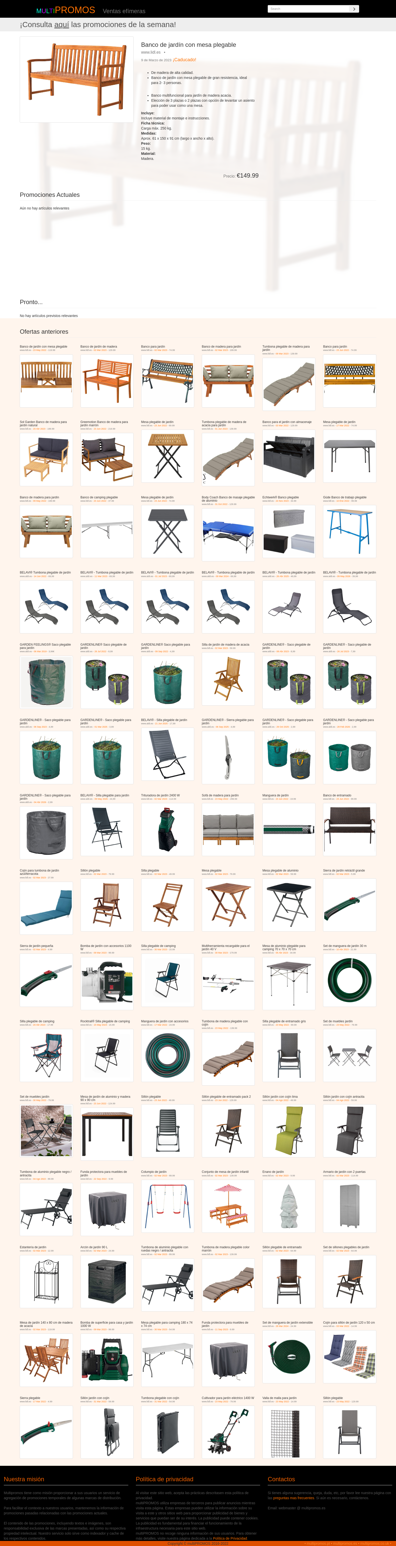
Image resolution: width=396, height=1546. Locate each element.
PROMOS (75, 10)
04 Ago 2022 (282, 1100)
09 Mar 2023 (282, 353)
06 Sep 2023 (40, 727)
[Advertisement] (319, 71)
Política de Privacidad (230, 1538)
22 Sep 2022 (100, 1179)
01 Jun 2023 (221, 429)
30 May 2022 (39, 1100)
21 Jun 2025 (161, 723)
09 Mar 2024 (222, 576)
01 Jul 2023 (161, 576)
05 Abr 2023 (282, 952)
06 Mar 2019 (40, 651)
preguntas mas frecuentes (293, 1498)
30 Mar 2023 (160, 949)
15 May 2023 (100, 1025)
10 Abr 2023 (342, 949)
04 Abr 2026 (40, 802)
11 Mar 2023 (100, 576)
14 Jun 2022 (40, 576)
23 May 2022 (39, 350)
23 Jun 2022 (342, 350)
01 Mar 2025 (100, 727)
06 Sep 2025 (222, 727)
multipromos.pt (318, 1543)
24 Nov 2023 (282, 501)
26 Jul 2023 (343, 651)
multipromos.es (345, 1543)
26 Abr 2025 (283, 576)
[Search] (354, 9)
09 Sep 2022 (161, 651)
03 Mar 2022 (282, 425)
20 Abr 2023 (39, 429)
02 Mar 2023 (100, 350)
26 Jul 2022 (100, 651)
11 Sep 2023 (221, 1329)
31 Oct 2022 (221, 504)
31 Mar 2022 (100, 1401)
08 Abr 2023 (283, 651)
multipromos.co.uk (374, 1543)
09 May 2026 (343, 576)
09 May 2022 (39, 501)
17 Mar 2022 (342, 425)
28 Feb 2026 (343, 727)
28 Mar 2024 (282, 1326)
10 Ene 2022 (342, 501)
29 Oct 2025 (283, 727)
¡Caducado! (184, 59)
